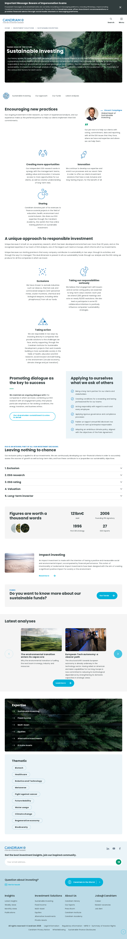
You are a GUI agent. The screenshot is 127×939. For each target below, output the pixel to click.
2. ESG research (15, 475)
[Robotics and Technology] (28, 782)
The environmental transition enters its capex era (38, 656)
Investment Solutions (24, 28)
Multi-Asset (40, 909)
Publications (10, 913)
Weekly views (10, 906)
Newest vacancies (103, 906)
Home (7, 28)
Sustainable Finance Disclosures (82, 930)
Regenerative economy (27, 821)
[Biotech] (19, 768)
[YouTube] (113, 849)
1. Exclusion (12, 468)
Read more (44, 577)
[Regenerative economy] (27, 821)
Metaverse (20, 788)
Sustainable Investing (44, 902)
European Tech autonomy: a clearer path (82, 656)
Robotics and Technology (28, 782)
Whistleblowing (59, 930)
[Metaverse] (20, 788)
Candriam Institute (73, 913)
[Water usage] (22, 808)
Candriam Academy (73, 917)
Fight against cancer (26, 795)
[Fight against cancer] (26, 795)
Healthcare (21, 775)
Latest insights (11, 902)
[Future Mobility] (23, 801)
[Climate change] (23, 815)
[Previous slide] (9, 655)
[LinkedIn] (107, 849)
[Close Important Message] (120, 7)
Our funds (104, 596)
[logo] (13, 20)
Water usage (22, 808)
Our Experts (70, 906)
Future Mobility (23, 802)
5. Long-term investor (19, 496)
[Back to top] (123, 931)
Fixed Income (40, 906)
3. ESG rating (13, 482)
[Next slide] (118, 655)
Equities (38, 913)
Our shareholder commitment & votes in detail (31, 416)
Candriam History (72, 902)
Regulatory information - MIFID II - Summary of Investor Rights (89, 927)
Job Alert (99, 909)
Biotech (19, 769)
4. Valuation (13, 489)
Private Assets (41, 921)
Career (98, 902)
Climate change (23, 815)
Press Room (70, 909)
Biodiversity (21, 828)
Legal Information (51, 927)
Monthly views (11, 909)
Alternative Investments (45, 917)
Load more (61, 684)
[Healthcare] (21, 775)
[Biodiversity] (21, 828)
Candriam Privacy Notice (39, 930)
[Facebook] (119, 849)
